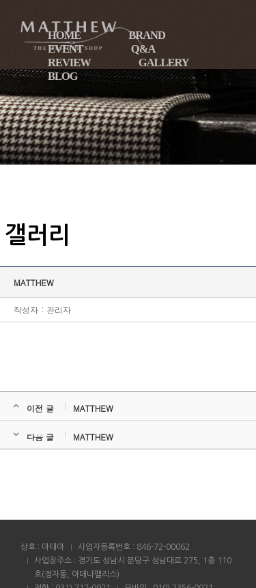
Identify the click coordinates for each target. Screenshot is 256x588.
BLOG (63, 76)
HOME (64, 35)
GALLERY (164, 62)
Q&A (143, 48)
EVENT (65, 48)
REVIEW (69, 62)
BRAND (146, 35)
